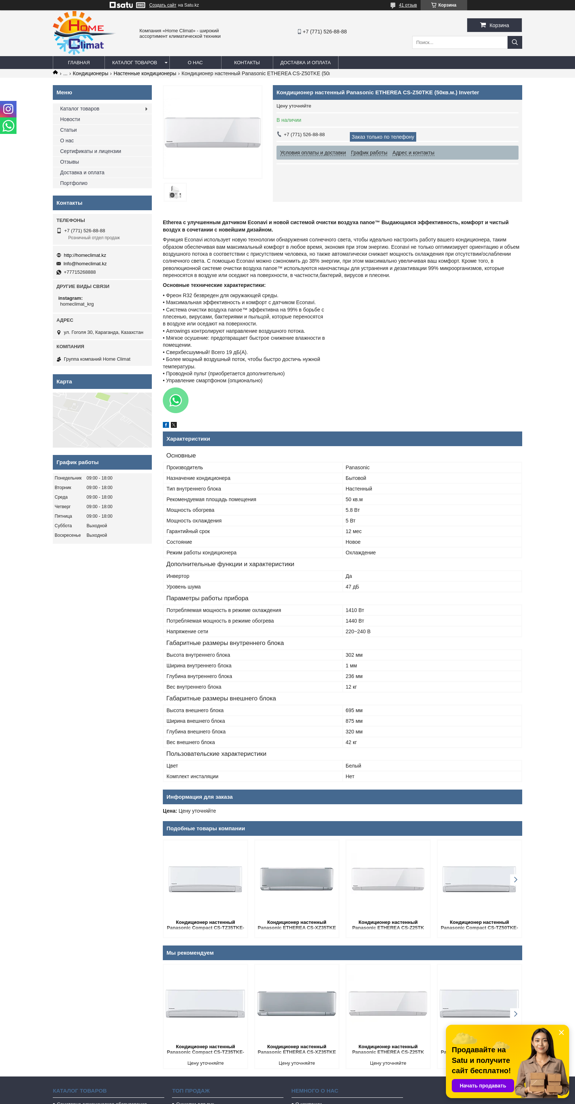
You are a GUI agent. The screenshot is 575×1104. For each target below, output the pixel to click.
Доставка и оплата (306, 62)
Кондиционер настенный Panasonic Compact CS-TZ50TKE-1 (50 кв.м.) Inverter (479, 925)
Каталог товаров (134, 62)
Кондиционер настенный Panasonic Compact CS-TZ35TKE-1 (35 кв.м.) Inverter (205, 925)
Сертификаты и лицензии (90, 151)
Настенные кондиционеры (145, 73)
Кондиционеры (91, 73)
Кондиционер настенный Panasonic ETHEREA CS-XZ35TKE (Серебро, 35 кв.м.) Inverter (297, 925)
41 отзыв (408, 5)
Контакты (247, 62)
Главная (79, 62)
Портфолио (74, 183)
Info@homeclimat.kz (85, 263)
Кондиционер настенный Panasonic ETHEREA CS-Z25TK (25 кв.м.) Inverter (388, 925)
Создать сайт (162, 5)
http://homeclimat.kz (85, 255)
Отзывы (69, 162)
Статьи (68, 130)
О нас (195, 62)
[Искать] (515, 42)
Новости (70, 119)
